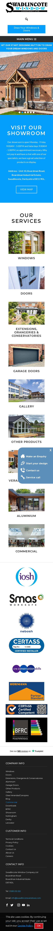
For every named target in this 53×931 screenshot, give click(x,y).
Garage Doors (12, 785)
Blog (8, 799)
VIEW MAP (26, 189)
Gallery (9, 792)
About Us (10, 853)
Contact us (29, 470)
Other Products (13, 788)
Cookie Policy (25, 925)
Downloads (11, 805)
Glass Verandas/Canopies (17, 795)
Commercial (11, 802)
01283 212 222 (15, 891)
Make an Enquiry (33, 456)
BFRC (8, 809)
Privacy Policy (12, 842)
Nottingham (11, 816)
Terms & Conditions (14, 839)
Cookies (9, 846)
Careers (9, 856)
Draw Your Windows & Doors (26, 29)
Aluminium (10, 781)
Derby (8, 819)
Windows (10, 771)
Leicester (10, 823)
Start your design (33, 463)
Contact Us (11, 849)
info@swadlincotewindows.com (26, 898)
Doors (8, 775)
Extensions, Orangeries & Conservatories (24, 778)
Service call (30, 477)
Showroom (11, 812)
